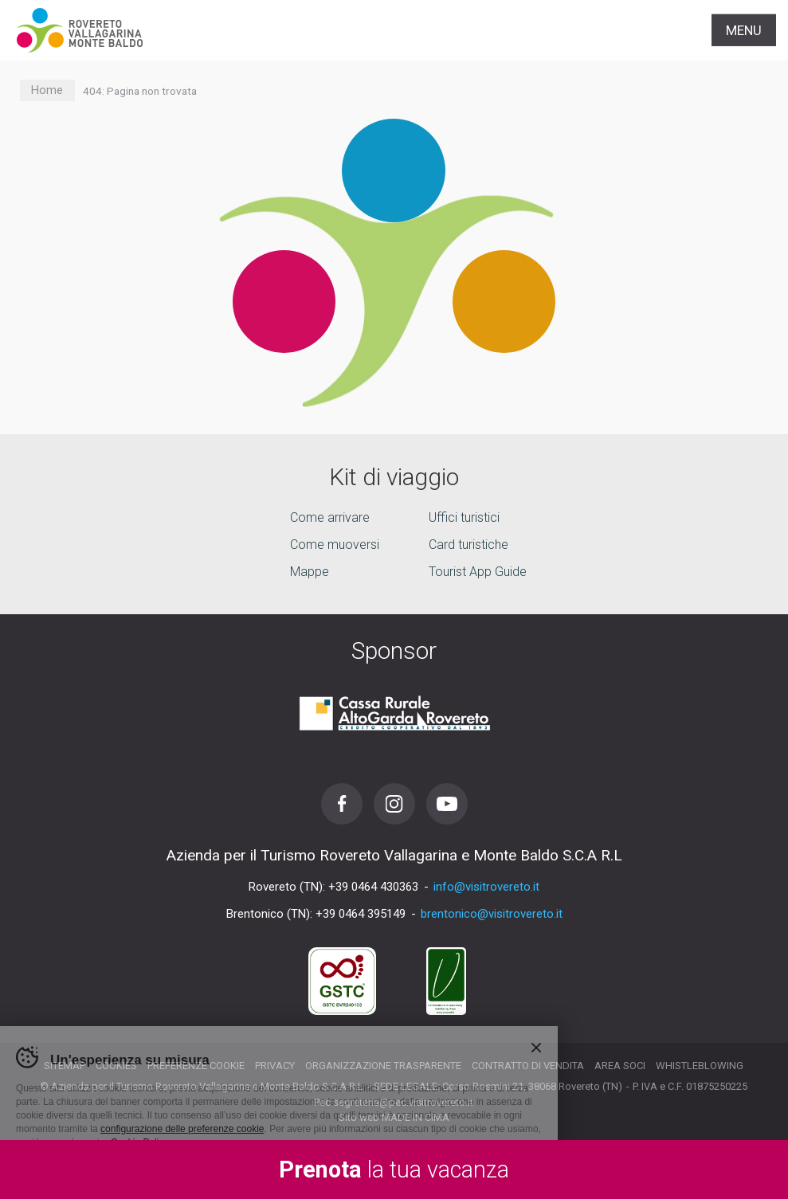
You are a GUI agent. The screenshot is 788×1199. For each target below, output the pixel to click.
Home (47, 90)
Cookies (116, 1066)
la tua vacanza (394, 1169)
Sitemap (64, 1066)
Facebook (342, 804)
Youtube (447, 804)
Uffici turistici (464, 518)
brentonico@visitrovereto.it (492, 914)
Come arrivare (330, 518)
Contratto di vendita (528, 1066)
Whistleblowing (699, 1066)
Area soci (619, 1066)
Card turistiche (468, 545)
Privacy (275, 1066)
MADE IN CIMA (415, 1117)
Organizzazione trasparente (383, 1066)
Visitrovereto (79, 30)
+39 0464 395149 (361, 914)
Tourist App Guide (478, 572)
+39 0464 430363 (373, 887)
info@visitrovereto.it (486, 887)
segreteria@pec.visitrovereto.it (403, 1102)
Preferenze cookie (196, 1066)
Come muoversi (334, 545)
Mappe (309, 572)
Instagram (394, 804)
